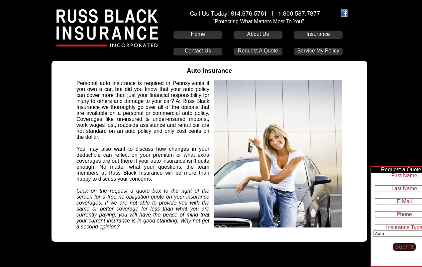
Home (198, 34)
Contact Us (198, 50)
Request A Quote (258, 50)
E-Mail (402, 201)
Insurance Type (403, 227)
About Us (258, 34)
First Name (403, 175)
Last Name (403, 188)
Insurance (318, 34)
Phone (403, 214)
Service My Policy (318, 50)
